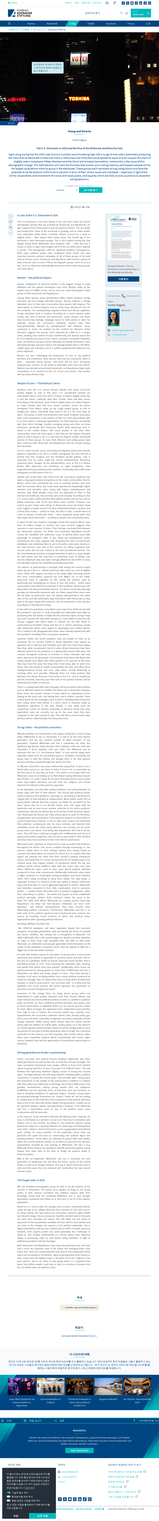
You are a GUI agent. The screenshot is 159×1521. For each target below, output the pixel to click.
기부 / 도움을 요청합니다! (123, 1496)
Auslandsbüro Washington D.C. (79, 1335)
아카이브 (97, 2)
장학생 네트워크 (118, 1481)
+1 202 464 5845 (117, 334)
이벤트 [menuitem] (91, 23)
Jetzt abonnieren (79, 1450)
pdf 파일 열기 (90, 190)
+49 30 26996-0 (67, 1476)
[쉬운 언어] (107, 2)
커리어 (68, 2)
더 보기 (61, 1481)
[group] (22, 1392)
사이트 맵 (99, 1508)
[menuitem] (12, 23)
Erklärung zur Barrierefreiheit (59, 1508)
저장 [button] (15, 1515)
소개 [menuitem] (148, 23)
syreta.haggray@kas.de (121, 330)
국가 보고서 (39, 29)
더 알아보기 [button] (29, 1487)
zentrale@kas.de (68, 1471)
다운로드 (124, 278)
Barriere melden (84, 1508)
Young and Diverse (57, 29)
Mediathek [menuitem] (52, 23)
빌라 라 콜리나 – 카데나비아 (124, 1491)
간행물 (26, 29)
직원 (76, 2)
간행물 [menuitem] (72, 23)
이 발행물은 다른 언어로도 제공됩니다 (79, 186)
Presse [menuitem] (131, 23)
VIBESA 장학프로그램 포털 (123, 1476)
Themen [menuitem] (31, 23)
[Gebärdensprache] (114, 2)
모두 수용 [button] (42, 1515)
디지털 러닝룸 (117, 1486)
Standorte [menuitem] (111, 23)
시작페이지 (13, 29)
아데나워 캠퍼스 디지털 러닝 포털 (127, 1471)
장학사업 (85, 2)
